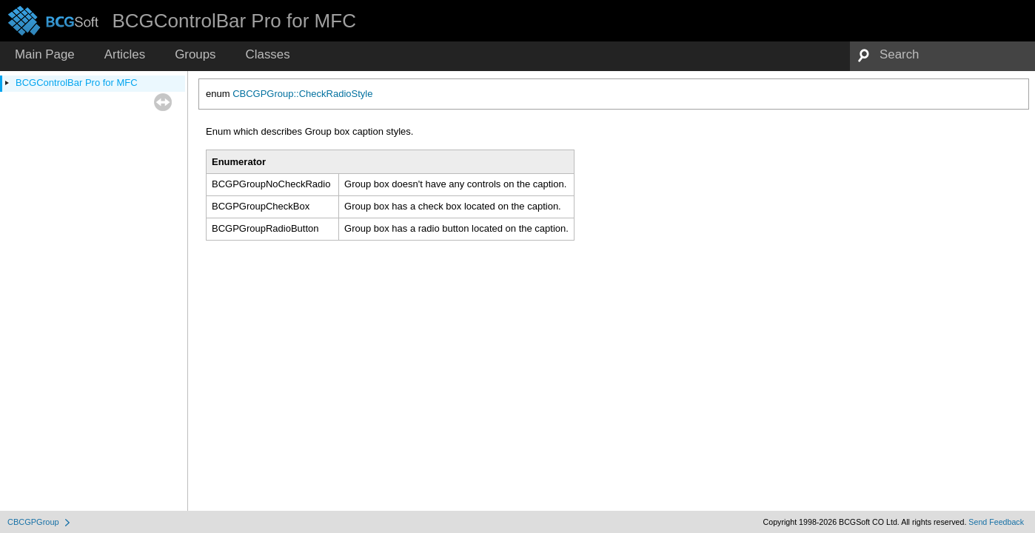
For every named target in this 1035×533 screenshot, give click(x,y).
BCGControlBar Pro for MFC (77, 82)
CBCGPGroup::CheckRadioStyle (302, 93)
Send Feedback (996, 521)
